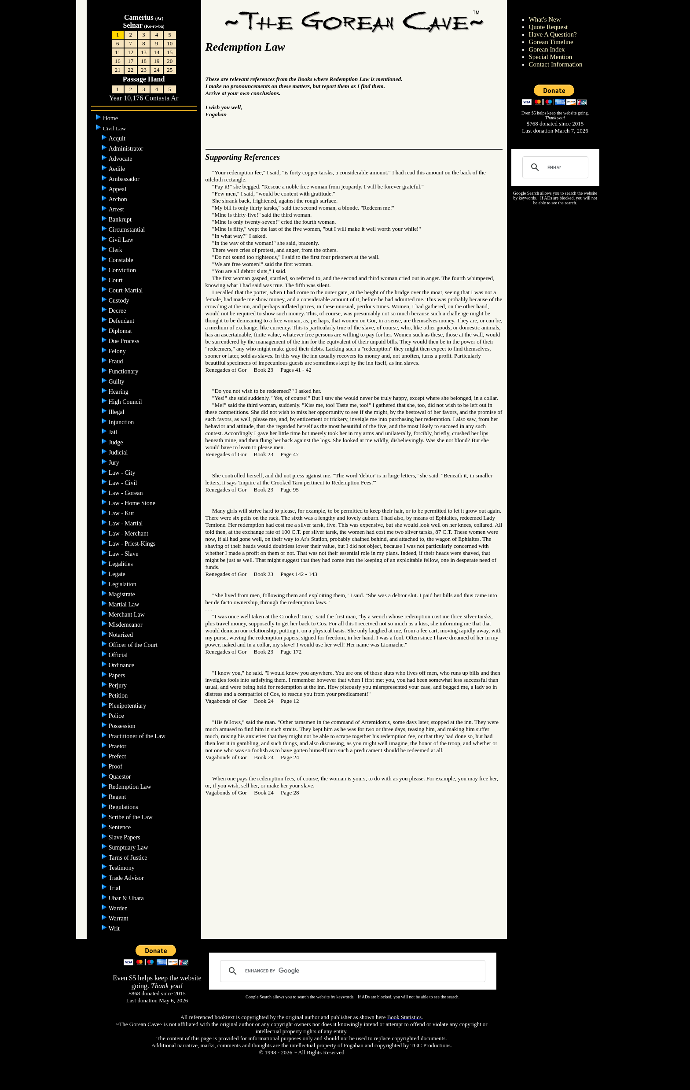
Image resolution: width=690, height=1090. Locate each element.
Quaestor (120, 776)
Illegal (117, 412)
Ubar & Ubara (127, 898)
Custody (120, 300)
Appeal (118, 189)
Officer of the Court (134, 645)
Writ (115, 928)
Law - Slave (124, 554)
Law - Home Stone (133, 503)
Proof (116, 766)
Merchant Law (128, 614)
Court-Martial (126, 290)
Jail (114, 432)
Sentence (120, 827)
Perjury (118, 685)
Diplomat (121, 331)
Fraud (117, 361)
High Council (126, 402)
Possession (123, 726)
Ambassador (125, 179)
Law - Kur (122, 513)
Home (111, 118)
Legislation (123, 584)
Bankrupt (121, 219)
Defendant (122, 321)
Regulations (124, 807)
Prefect (118, 756)
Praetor (118, 746)
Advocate (121, 158)
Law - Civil (124, 483)
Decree (118, 310)
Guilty (117, 381)
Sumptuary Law (129, 847)
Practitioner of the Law (138, 736)
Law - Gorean (126, 493)
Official (119, 655)
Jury (115, 462)
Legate (118, 574)
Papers (118, 675)
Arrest (117, 209)
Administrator (127, 148)
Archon (119, 199)
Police (117, 716)
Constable (122, 260)
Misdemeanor (126, 624)
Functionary (124, 371)
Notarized (122, 635)
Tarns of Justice (129, 857)
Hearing (119, 391)
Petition (119, 695)
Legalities (122, 564)
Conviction (123, 270)
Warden (119, 908)
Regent (118, 797)
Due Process (125, 341)
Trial (115, 888)
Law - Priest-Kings (133, 543)
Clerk (116, 250)
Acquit (118, 138)
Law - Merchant (129, 533)
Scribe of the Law (131, 817)
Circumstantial (128, 229)
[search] (554, 167)
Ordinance (122, 665)
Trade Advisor (127, 878)
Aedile (118, 169)
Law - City (123, 472)
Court (116, 280)
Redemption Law (131, 786)
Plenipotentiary (128, 705)
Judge (117, 442)
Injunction (122, 422)
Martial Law (125, 604)
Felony (118, 351)
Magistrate (122, 594)
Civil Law (122, 239)
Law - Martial (126, 523)
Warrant (119, 918)
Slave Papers (125, 837)
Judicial (119, 452)
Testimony (122, 868)
